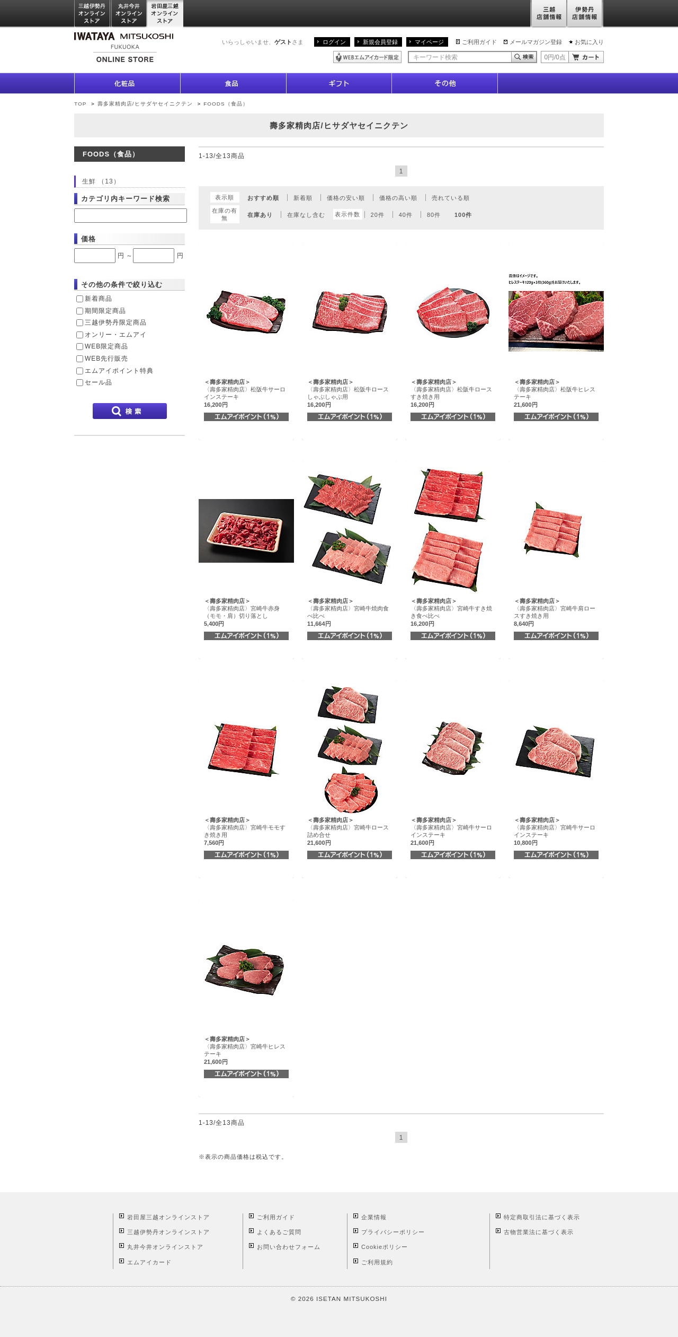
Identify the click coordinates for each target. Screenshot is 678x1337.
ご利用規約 (377, 1262)
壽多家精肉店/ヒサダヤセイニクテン (145, 104)
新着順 (303, 198)
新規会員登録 (380, 42)
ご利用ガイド (479, 42)
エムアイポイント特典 (119, 370)
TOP (80, 104)
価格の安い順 (346, 198)
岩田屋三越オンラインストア (165, 14)
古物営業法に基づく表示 (539, 1232)
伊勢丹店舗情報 (585, 14)
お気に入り (589, 42)
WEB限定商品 (106, 346)
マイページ (429, 42)
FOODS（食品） (225, 104)
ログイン (334, 42)
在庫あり (260, 215)
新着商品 (98, 298)
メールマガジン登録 (536, 42)
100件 (463, 215)
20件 (378, 215)
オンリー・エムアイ (116, 334)
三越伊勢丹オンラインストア (92, 14)
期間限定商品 (105, 310)
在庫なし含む (306, 215)
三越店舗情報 (548, 14)
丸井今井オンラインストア (129, 14)
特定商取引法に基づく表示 (542, 1217)
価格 (88, 239)
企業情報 (374, 1217)
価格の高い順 (398, 198)
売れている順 (451, 198)
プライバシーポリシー (393, 1232)
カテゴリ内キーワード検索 (125, 199)
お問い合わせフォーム (288, 1247)
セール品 (98, 382)
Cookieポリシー (384, 1247)
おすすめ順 (263, 198)
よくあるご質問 (279, 1232)
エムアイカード (149, 1262)
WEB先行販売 (106, 358)
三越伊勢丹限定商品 (116, 322)
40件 (406, 215)
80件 (434, 215)
